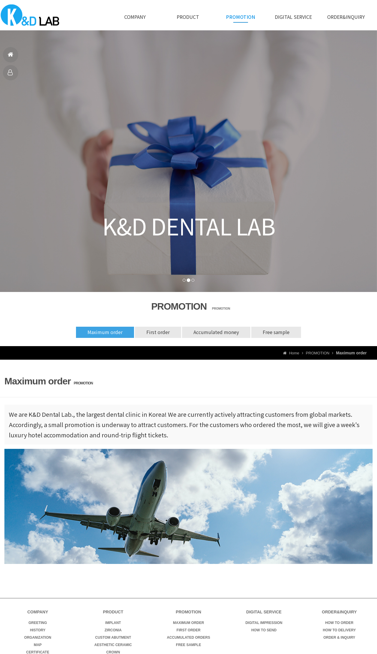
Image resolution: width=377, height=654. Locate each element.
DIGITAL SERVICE (293, 16)
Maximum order (104, 332)
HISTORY (38, 630)
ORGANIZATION (37, 637)
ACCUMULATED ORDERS (188, 637)
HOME (11, 57)
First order (157, 332)
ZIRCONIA (113, 630)
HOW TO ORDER (339, 623)
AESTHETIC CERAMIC (113, 645)
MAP (38, 645)
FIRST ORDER (188, 630)
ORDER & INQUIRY (339, 637)
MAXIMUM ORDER (188, 623)
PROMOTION (240, 16)
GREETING (38, 623)
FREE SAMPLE (188, 645)
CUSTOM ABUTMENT (113, 637)
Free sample (277, 332)
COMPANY (135, 16)
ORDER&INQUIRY (346, 16)
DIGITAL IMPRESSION (263, 623)
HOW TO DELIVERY (339, 630)
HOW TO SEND (264, 630)
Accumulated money (216, 332)
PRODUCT (11, 74)
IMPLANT (113, 623)
